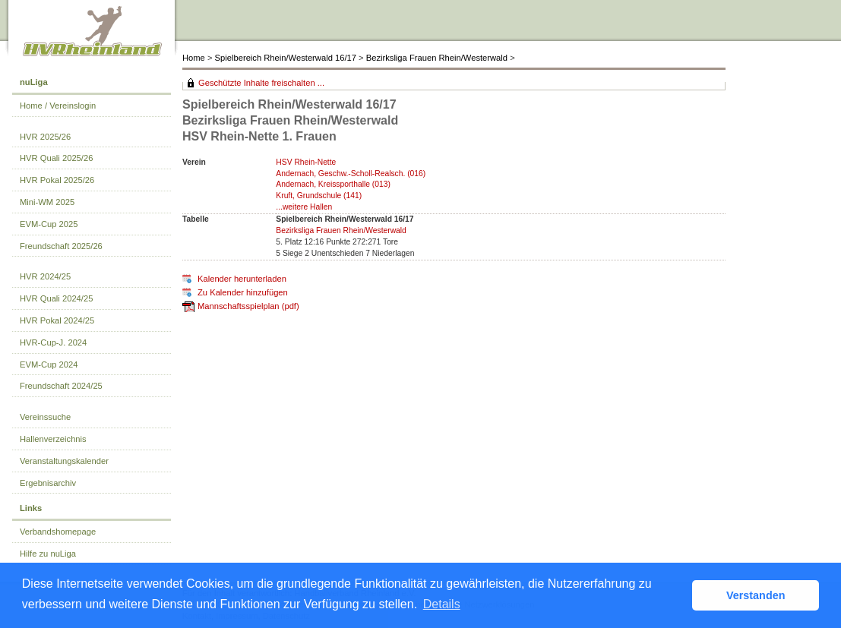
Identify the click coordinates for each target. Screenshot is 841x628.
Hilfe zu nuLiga (48, 553)
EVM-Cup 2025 (49, 224)
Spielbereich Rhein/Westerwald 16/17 (285, 57)
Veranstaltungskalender (64, 460)
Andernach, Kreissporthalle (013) (333, 184)
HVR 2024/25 (45, 276)
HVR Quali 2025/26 (56, 158)
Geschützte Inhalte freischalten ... (261, 82)
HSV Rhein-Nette (306, 162)
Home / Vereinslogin (58, 105)
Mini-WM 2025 (47, 202)
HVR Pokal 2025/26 (57, 180)
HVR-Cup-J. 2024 (53, 342)
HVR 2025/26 (45, 136)
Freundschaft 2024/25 (61, 385)
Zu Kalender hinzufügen (243, 292)
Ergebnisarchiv (48, 483)
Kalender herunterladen (242, 278)
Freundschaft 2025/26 (61, 246)
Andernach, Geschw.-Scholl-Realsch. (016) (350, 173)
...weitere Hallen (304, 207)
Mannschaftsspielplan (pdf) (248, 306)
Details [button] (441, 604)
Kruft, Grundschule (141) (319, 195)
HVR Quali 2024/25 (56, 298)
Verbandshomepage (58, 531)
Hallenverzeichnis (53, 438)
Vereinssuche (45, 416)
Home (193, 57)
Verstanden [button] (756, 595)
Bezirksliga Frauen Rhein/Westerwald (436, 57)
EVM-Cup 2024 (49, 364)
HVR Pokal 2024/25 (57, 320)
